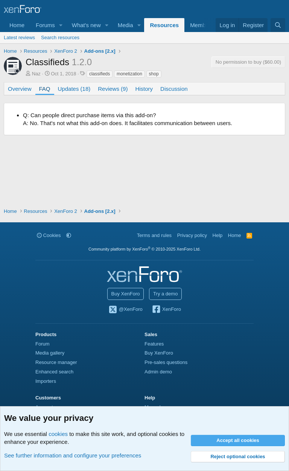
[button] (61, 25)
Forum (42, 344)
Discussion (174, 89)
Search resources (60, 37)
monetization (129, 73)
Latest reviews (19, 37)
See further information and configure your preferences (72, 455)
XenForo (166, 310)
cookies (58, 434)
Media (125, 25)
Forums (45, 25)
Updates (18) (74, 89)
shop (154, 73)
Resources (164, 25)
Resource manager (56, 362)
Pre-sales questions (165, 362)
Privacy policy (192, 235)
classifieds (99, 73)
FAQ (44, 89)
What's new (86, 25)
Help (218, 235)
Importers (45, 381)
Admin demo (158, 372)
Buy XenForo (125, 294)
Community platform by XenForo (144, 249)
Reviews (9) (113, 89)
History (144, 89)
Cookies (49, 235)
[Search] (278, 25)
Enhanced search (54, 372)
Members (202, 25)
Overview (20, 89)
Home (16, 25)
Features (154, 344)
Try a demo (165, 294)
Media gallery (49, 353)
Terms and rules (154, 235)
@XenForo (125, 310)
